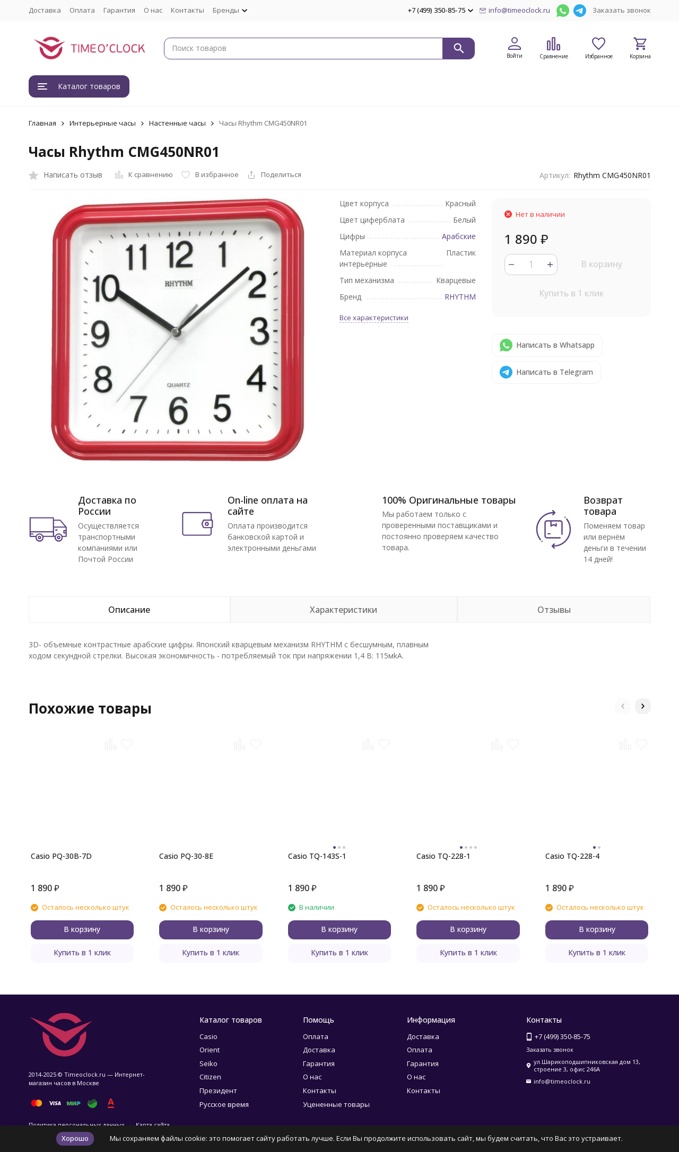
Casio (208, 1036)
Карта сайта (153, 1125)
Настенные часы (177, 123)
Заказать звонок (622, 10)
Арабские (459, 236)
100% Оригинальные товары (449, 500)
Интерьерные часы (102, 123)
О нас (153, 10)
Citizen (210, 1076)
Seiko (208, 1063)
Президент (218, 1090)
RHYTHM (460, 297)
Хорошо (75, 1138)
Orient (209, 1049)
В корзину (601, 264)
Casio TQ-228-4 (572, 856)
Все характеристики (374, 317)
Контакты (187, 10)
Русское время (224, 1104)
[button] (623, 706)
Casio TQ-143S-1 (317, 856)
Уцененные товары (336, 1104)
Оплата (82, 10)
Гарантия (119, 10)
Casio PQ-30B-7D (61, 856)
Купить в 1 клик (571, 293)
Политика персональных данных (77, 1125)
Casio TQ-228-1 (443, 856)
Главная (42, 123)
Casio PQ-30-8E (186, 856)
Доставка (45, 10)
